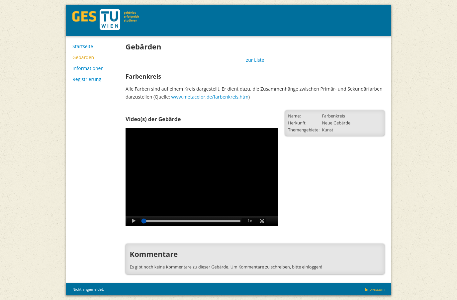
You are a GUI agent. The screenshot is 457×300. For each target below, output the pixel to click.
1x (249, 220)
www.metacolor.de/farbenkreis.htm (209, 97)
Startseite (82, 46)
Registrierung (86, 79)
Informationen (88, 68)
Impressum (375, 289)
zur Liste (255, 60)
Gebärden (83, 57)
